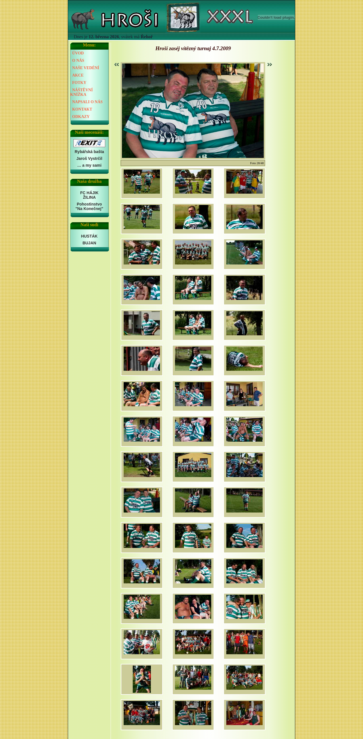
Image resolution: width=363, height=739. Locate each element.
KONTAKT (82, 109)
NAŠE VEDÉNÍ (85, 68)
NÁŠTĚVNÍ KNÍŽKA (81, 92)
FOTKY (79, 83)
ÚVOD (78, 53)
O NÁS (78, 60)
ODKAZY (81, 117)
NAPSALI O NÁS (87, 102)
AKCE (78, 75)
